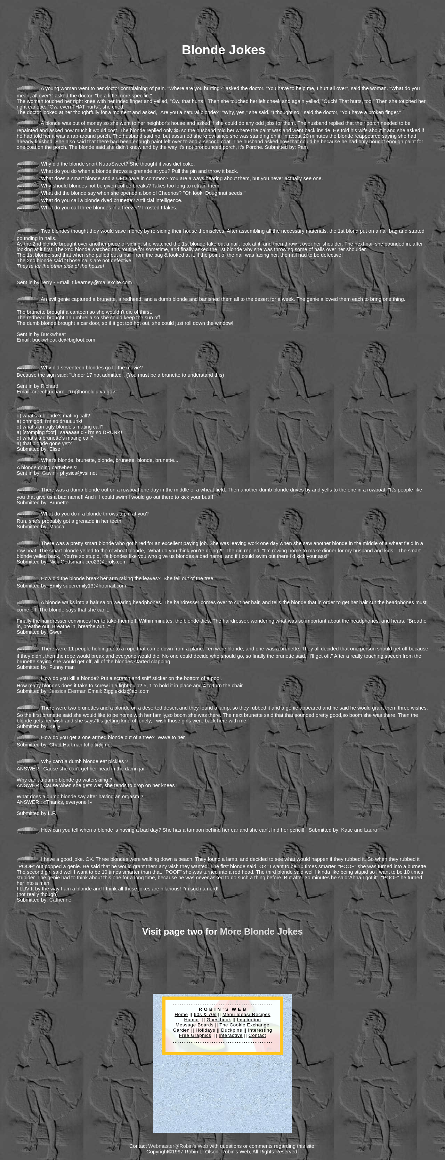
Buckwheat (53, 334)
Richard (49, 386)
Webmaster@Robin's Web (178, 1146)
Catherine (60, 900)
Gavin (48, 473)
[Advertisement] (129, 18)
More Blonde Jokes (261, 931)
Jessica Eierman (68, 691)
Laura (370, 830)
